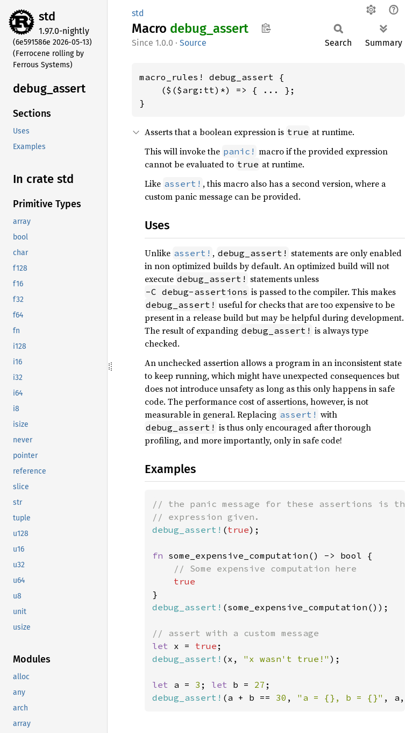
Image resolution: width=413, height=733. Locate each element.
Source (193, 43)
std (47, 16)
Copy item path (266, 28)
